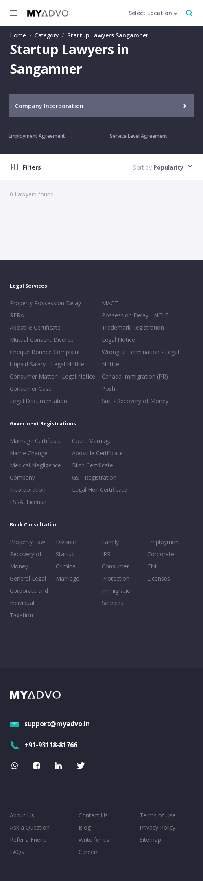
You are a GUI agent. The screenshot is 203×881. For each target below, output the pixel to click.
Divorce (66, 542)
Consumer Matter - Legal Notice (52, 376)
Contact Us (93, 815)
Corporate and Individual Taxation (29, 603)
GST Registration (94, 477)
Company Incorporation (28, 483)
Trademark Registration (133, 327)
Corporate (160, 554)
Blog (85, 827)
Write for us (94, 840)
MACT (110, 303)
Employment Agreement (37, 135)
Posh (108, 388)
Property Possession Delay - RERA (47, 309)
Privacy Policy (157, 827)
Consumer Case (31, 388)
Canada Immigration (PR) (135, 376)
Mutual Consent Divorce (42, 340)
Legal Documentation (38, 401)
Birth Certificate (92, 465)
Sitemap (150, 840)
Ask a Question (30, 827)
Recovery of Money (25, 560)
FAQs (17, 852)
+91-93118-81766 (43, 744)
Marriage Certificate (36, 441)
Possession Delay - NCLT (135, 315)
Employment (164, 542)
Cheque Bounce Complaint (45, 352)
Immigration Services (118, 597)
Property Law (27, 542)
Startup (65, 554)
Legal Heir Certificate (99, 489)
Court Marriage (92, 441)
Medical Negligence (35, 465)
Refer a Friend (28, 840)
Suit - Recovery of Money (135, 401)
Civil (152, 566)
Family (110, 542)
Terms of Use (158, 815)
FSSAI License (28, 502)
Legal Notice (118, 340)
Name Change (29, 453)
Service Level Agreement (138, 135)
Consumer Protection (115, 572)
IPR (106, 554)
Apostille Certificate (35, 327)
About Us (22, 815)
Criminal (66, 566)
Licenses (158, 578)
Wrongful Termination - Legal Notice (140, 358)
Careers (89, 852)
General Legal (28, 578)
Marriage (67, 578)
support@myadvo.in (50, 723)
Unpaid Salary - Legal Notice (47, 364)
